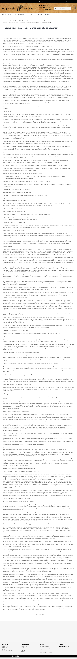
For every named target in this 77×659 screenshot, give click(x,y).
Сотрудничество (64, 646)
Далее (41, 614)
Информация (25, 644)
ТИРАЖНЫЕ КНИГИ (44, 646)
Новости (23, 650)
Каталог (42, 644)
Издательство (32, 1)
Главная (61, 644)
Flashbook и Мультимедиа (46, 652)
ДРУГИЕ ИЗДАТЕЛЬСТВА (45, 651)
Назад (36, 614)
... (48, 1)
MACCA (38, 1)
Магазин (44, 1)
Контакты (5, 644)
